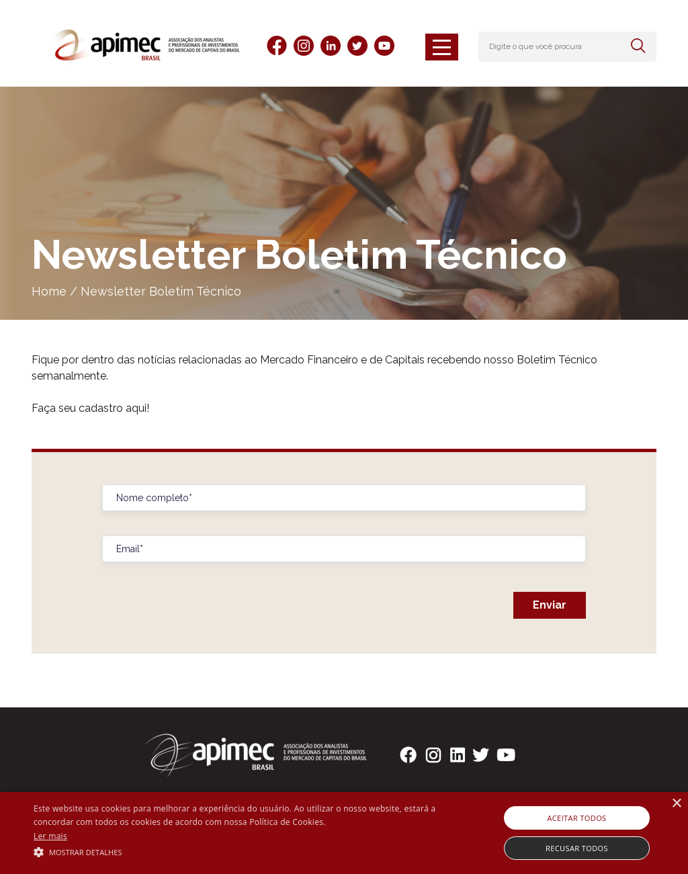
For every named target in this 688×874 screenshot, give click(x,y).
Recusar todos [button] (577, 848)
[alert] (344, 833)
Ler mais (50, 836)
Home (49, 291)
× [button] (676, 804)
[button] (235, 851)
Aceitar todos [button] (576, 818)
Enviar (549, 605)
